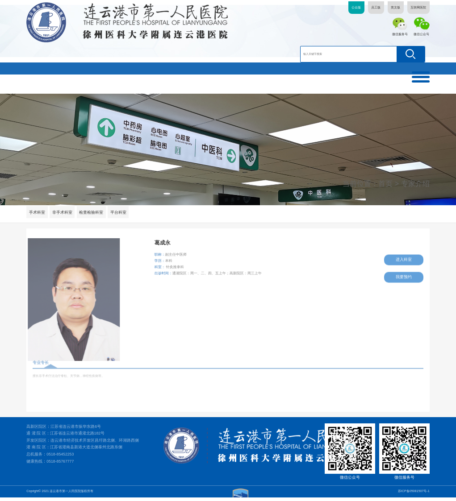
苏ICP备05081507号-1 (414, 495)
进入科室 (404, 258)
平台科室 (119, 212)
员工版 (376, 7)
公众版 (356, 7)
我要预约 (404, 275)
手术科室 (37, 212)
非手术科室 (63, 212)
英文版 (395, 7)
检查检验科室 (92, 212)
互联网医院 (418, 7)
